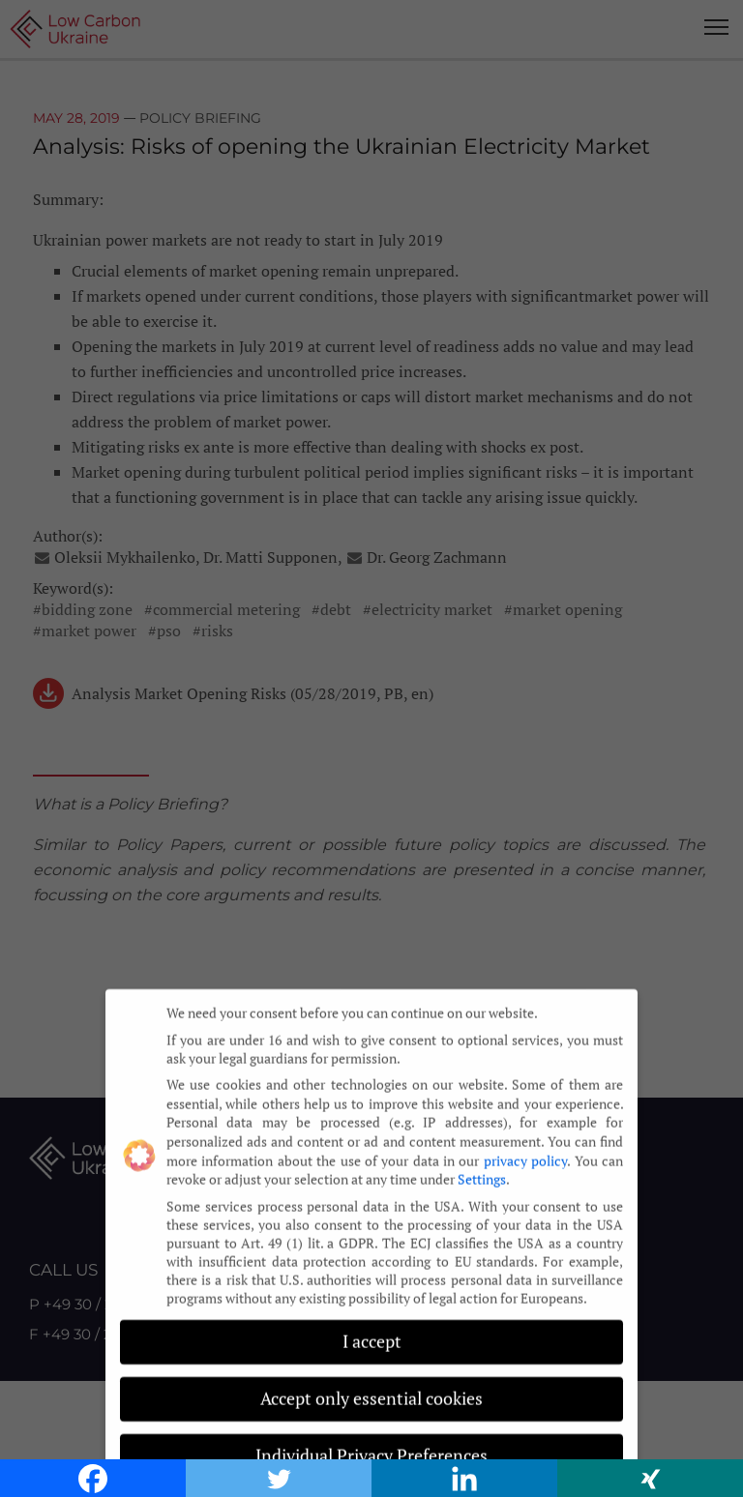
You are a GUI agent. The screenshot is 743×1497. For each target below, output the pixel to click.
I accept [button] (371, 1332)
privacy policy (525, 1150)
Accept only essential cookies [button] (371, 1389)
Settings (482, 1168)
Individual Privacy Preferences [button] (371, 1446)
